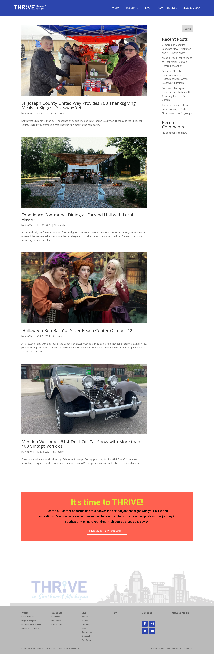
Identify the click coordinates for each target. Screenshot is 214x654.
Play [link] (160, 8)
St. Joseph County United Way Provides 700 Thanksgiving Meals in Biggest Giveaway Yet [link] (78, 105)
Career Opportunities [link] (30, 628)
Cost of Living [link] (57, 624)
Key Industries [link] (27, 616)
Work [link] (115, 8)
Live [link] (147, 8)
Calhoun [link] (85, 624)
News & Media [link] (191, 8)
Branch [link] (85, 620)
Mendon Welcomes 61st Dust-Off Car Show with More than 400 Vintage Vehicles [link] (80, 444)
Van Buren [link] (86, 640)
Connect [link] (173, 8)
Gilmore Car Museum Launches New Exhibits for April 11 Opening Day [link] (176, 48)
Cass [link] (84, 628)
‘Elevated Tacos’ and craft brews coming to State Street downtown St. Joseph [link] (177, 109)
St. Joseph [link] (60, 113)
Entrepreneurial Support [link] (31, 624)
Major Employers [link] (28, 620)
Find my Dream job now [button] (105, 531)
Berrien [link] (85, 616)
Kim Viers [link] (30, 113)
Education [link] (55, 616)
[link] (30, 9)
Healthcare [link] (56, 620)
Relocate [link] (132, 8)
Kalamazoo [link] (87, 632)
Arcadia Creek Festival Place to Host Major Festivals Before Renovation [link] (177, 61)
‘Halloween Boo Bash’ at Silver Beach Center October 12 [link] (76, 330)
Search (187, 28)
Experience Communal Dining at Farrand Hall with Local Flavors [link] (77, 217)
